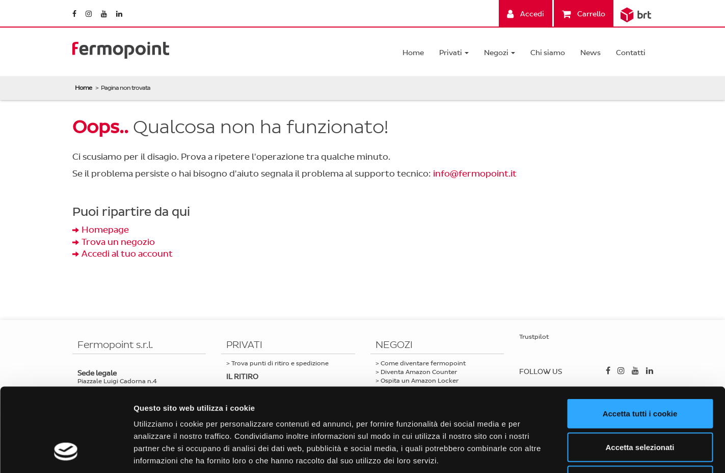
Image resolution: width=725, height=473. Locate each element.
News (590, 52)
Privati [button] (454, 52)
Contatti (631, 52)
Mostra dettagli (535, 453)
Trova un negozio (118, 242)
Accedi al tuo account (127, 253)
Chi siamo (547, 52)
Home (413, 52)
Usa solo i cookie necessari (640, 406)
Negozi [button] (499, 52)
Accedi (525, 14)
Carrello (583, 14)
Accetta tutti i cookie (640, 339)
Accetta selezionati (639, 372)
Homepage (105, 230)
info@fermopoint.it (475, 173)
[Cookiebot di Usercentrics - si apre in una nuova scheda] (66, 453)
